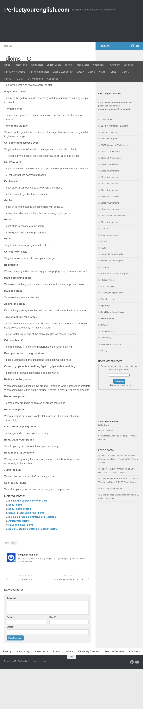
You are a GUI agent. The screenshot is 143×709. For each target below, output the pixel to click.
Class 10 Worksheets (14, 72)
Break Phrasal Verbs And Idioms (27, 553)
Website (10, 667)
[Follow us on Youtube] (137, 86)
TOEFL (18, 79)
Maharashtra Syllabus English (114, 314)
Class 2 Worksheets (110, 205)
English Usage (54, 65)
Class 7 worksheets (110, 243)
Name (10, 657)
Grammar (115, 65)
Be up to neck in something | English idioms (34, 569)
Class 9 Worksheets (39, 72)
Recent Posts (20, 65)
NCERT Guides (105, 471)
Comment (12, 638)
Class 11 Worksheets (111, 198)
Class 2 (7, 79)
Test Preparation (108, 359)
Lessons (105, 307)
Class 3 (125, 72)
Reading (7, 692)
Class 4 (114, 72)
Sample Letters (108, 339)
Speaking (128, 65)
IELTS (104, 288)
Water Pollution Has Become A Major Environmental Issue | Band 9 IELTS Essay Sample (118, 499)
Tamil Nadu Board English (113, 352)
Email (52, 657)
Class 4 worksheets (110, 217)
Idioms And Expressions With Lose (29, 541)
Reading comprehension (112, 333)
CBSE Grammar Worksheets (114, 185)
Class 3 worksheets (110, 211)
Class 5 (103, 72)
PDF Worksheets (35, 79)
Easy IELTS (103, 465)
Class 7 (80, 72)
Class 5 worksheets (110, 224)
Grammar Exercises (114, 692)
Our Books (52, 79)
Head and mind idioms (21, 565)
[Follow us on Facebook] (132, 86)
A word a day (107, 160)
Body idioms (15, 545)
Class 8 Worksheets (63, 72)
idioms (13, 583)
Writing (104, 391)
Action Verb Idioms (19, 561)
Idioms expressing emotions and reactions (33, 557)
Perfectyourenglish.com (36, 9)
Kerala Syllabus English (112, 301)
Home (7, 65)
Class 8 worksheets (110, 250)
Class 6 (91, 72)
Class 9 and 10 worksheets (113, 256)
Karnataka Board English (112, 294)
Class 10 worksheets (110, 192)
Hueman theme (39, 701)
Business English (106, 121)
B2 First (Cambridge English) (114, 166)
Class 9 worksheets (110, 262)
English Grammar (106, 115)
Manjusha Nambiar (17, 107)
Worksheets (37, 65)
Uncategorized (107, 371)
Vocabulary (98, 65)
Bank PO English (109, 172)
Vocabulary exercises (111, 384)
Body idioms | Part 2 (20, 549)
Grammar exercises (110, 275)
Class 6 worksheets (110, 230)
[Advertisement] (71, 40)
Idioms (68, 65)
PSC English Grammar (111, 529)
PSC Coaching (108, 327)
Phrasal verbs (82, 65)
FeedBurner (125, 425)
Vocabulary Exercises (88, 692)
